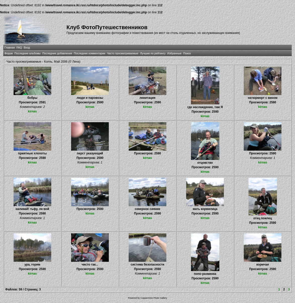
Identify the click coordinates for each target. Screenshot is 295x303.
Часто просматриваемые (122, 53)
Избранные (174, 53)
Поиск (187, 53)
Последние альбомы (28, 53)
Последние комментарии (89, 53)
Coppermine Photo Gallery (153, 298)
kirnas (32, 111)
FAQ (19, 47)
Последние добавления (57, 53)
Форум (9, 53)
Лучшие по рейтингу (153, 53)
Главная (10, 47)
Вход (27, 47)
